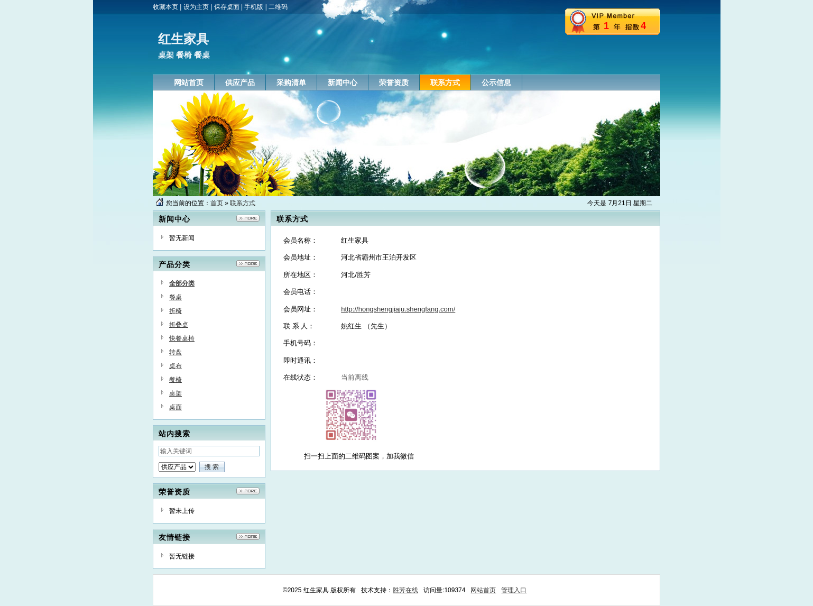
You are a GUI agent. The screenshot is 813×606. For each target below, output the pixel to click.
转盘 (175, 352)
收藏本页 (165, 7)
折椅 (175, 311)
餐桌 (175, 297)
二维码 (278, 7)
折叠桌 (178, 324)
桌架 (175, 393)
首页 (216, 203)
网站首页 (483, 590)
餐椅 (175, 379)
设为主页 (196, 7)
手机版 (253, 7)
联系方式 (242, 203)
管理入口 (513, 590)
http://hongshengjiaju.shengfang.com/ (398, 309)
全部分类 (182, 283)
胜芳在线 (405, 590)
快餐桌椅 (182, 338)
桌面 (175, 407)
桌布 (175, 366)
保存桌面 (226, 7)
